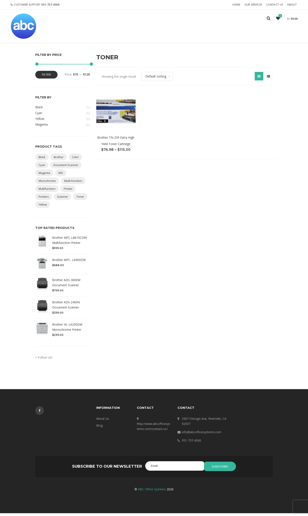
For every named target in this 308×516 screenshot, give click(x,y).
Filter (46, 78)
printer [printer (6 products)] (68, 192)
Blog (99, 429)
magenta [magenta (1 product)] (44, 177)
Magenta (41, 128)
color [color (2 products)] (75, 161)
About (292, 4)
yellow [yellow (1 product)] (42, 208)
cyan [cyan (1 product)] (41, 169)
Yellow (39, 122)
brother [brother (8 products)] (59, 161)
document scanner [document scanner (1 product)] (65, 169)
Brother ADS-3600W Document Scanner (66, 286)
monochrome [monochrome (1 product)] (47, 185)
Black (39, 111)
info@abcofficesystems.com (201, 436)
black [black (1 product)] (41, 161)
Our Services (254, 4)
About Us (102, 422)
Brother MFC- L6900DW (69, 264)
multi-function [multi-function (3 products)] (73, 185)
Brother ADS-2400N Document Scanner (66, 308)
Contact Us (275, 4)
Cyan (38, 117)
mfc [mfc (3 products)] (60, 177)
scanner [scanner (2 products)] (62, 200)
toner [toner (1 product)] (80, 200)
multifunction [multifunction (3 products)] (46, 192)
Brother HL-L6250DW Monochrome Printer (67, 330)
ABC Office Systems (152, 492)
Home (237, 4)
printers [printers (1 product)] (43, 200)
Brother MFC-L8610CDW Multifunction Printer (69, 244)
